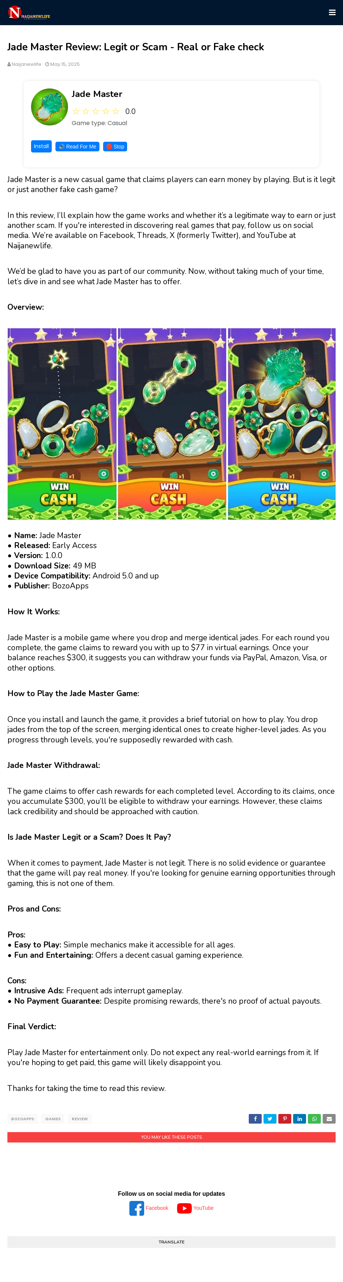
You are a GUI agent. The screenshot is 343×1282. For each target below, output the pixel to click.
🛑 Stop (115, 147)
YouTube (195, 1207)
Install (41, 146)
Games (53, 1119)
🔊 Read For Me (77, 147)
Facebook (149, 1207)
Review (80, 1119)
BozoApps (22, 1119)
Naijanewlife (26, 64)
